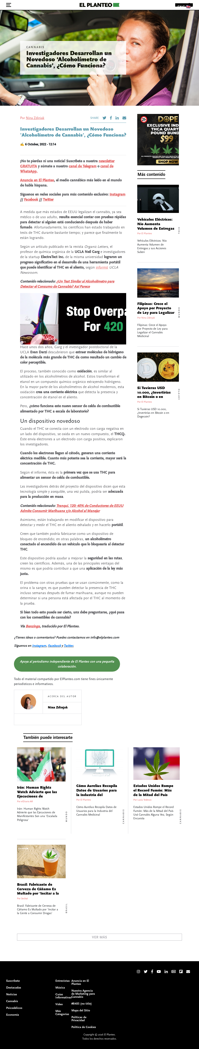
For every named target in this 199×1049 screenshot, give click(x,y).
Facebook (31, 199)
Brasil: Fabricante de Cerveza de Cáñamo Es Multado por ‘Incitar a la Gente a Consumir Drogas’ (38, 893)
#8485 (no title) (81, 1003)
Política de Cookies (83, 1027)
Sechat (24, 898)
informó (102, 267)
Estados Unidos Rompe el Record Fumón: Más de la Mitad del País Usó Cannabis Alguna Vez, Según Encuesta (153, 795)
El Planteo (146, 233)
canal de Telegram (82, 166)
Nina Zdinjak (35, 118)
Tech (179, 230)
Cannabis (35, 47)
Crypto (179, 394)
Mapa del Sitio (80, 1010)
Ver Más (99, 937)
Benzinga (33, 626)
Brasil (66, 908)
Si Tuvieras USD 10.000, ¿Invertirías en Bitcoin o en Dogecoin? (154, 395)
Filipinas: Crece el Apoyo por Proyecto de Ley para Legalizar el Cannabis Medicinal (155, 313)
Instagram (117, 194)
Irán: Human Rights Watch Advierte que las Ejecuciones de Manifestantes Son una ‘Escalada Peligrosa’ (37, 796)
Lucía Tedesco (144, 800)
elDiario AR (27, 801)
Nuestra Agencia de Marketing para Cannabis (83, 993)
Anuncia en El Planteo (37, 180)
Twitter (48, 199)
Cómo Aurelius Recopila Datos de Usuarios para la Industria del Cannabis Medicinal (96, 793)
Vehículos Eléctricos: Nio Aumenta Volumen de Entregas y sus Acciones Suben (156, 226)
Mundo (179, 312)
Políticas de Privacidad (78, 1019)
